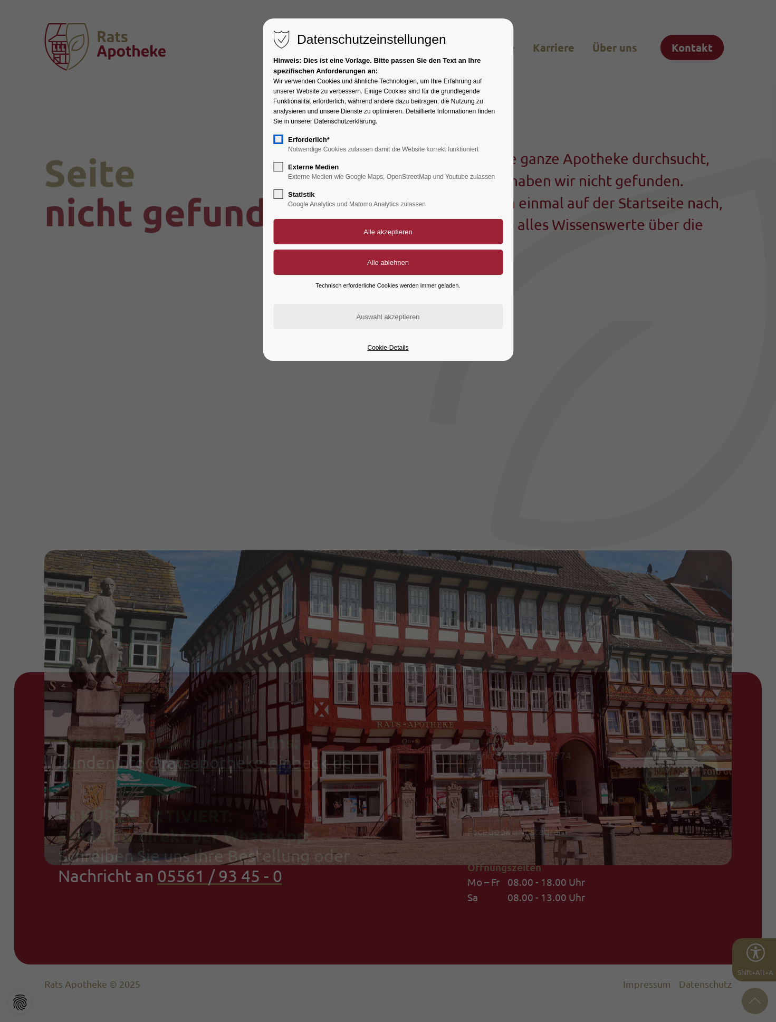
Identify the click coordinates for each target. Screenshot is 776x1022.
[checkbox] (278, 139)
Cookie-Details (387, 347)
